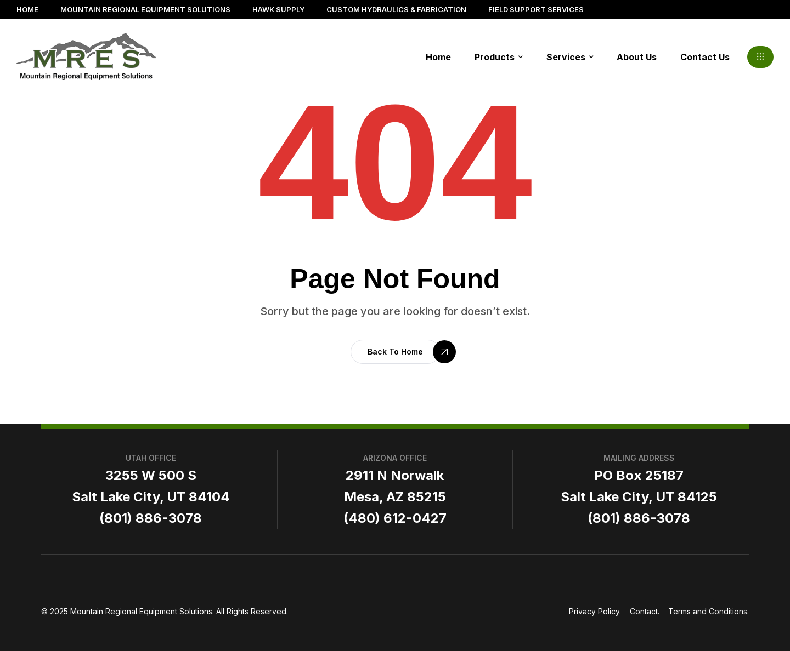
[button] (760, 57)
